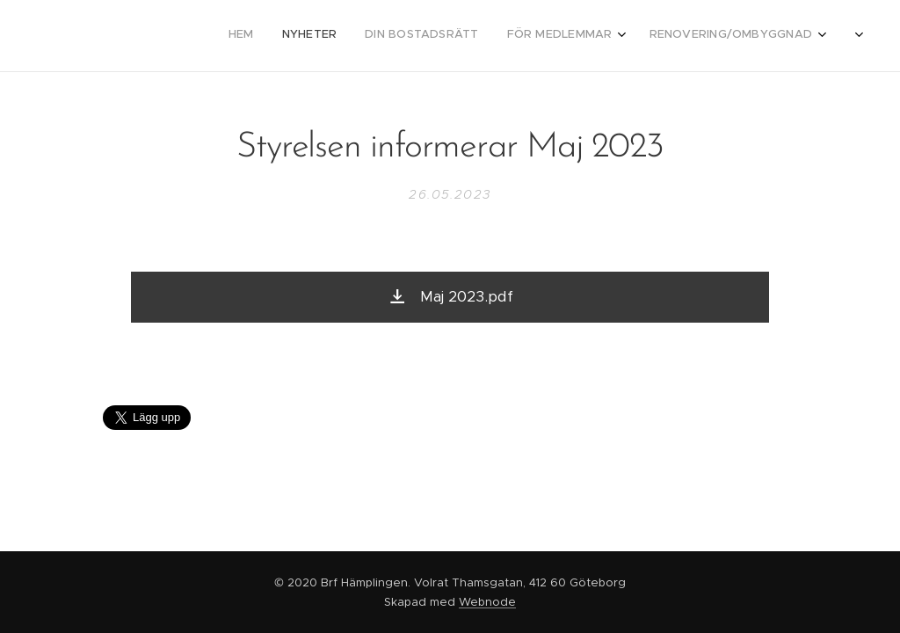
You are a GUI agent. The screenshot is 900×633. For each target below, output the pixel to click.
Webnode (487, 601)
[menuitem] (659, 36)
